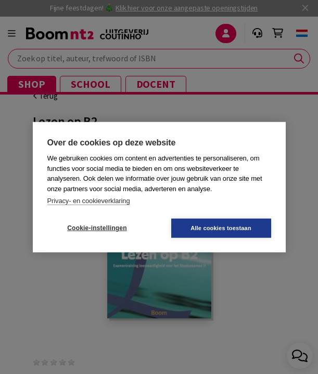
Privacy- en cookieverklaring (88, 201)
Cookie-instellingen (96, 228)
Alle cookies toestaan (220, 227)
